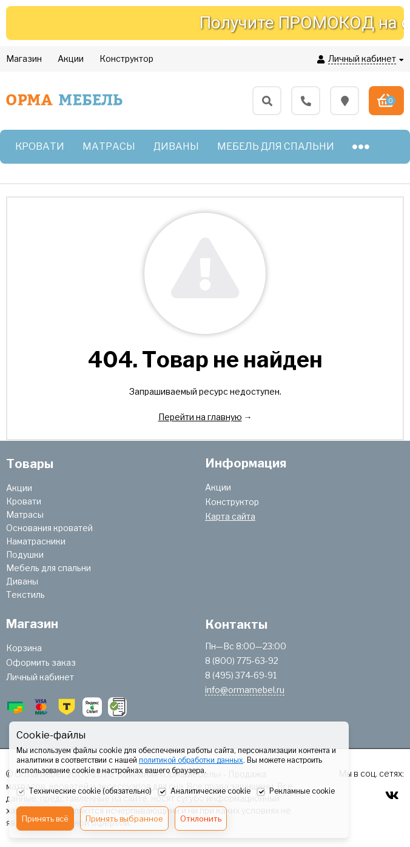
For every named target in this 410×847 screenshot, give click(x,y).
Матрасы (25, 514)
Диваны (22, 581)
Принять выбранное (124, 818)
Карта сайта (230, 516)
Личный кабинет (40, 677)
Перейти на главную (200, 417)
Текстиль (25, 594)
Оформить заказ (41, 662)
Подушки (25, 554)
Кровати (23, 501)
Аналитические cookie (204, 792)
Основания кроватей (49, 528)
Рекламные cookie (296, 792)
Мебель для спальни (48, 568)
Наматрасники (36, 541)
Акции (19, 488)
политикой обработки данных (191, 760)
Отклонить (200, 818)
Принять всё (45, 818)
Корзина (24, 648)
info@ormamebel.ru (244, 690)
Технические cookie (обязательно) (84, 792)
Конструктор (232, 502)
